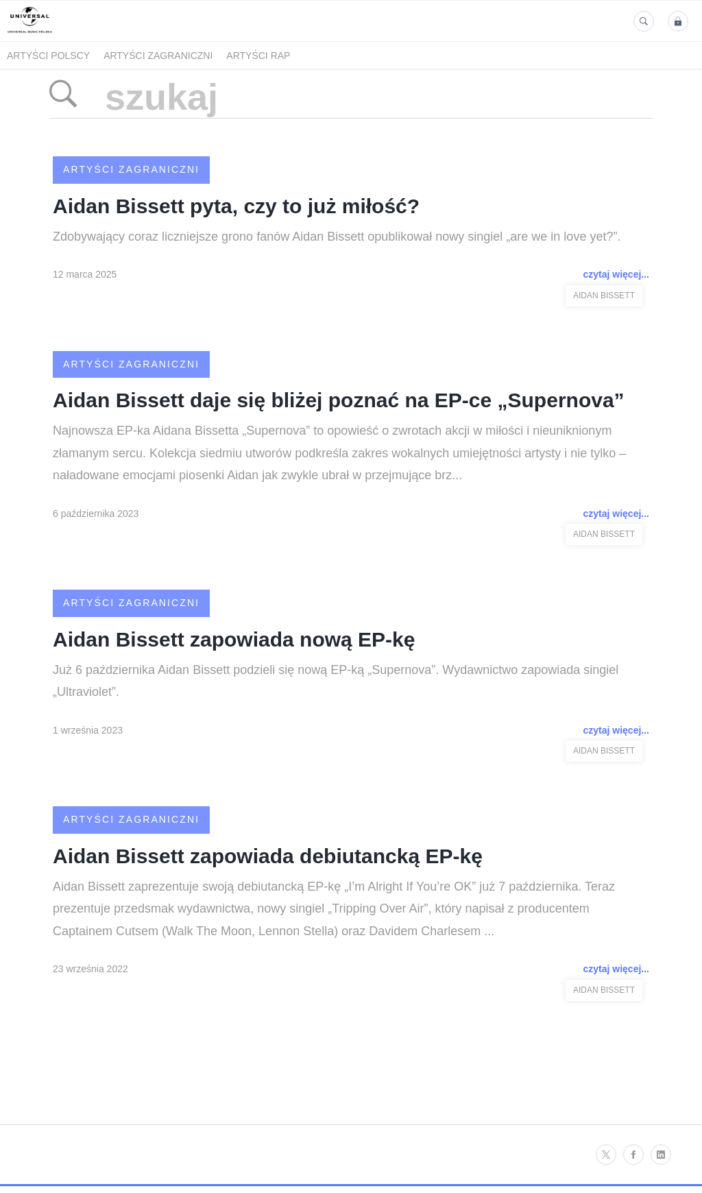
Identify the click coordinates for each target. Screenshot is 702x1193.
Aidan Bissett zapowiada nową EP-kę (234, 639)
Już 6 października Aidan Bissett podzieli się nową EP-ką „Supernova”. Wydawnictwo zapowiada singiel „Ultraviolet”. (335, 681)
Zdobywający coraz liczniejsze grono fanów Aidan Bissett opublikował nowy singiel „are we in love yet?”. (336, 236)
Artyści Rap (258, 55)
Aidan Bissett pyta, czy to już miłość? (236, 206)
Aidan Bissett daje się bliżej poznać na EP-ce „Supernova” (339, 400)
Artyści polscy (48, 55)
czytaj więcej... (616, 274)
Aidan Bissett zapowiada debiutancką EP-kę (268, 856)
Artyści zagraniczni (158, 55)
